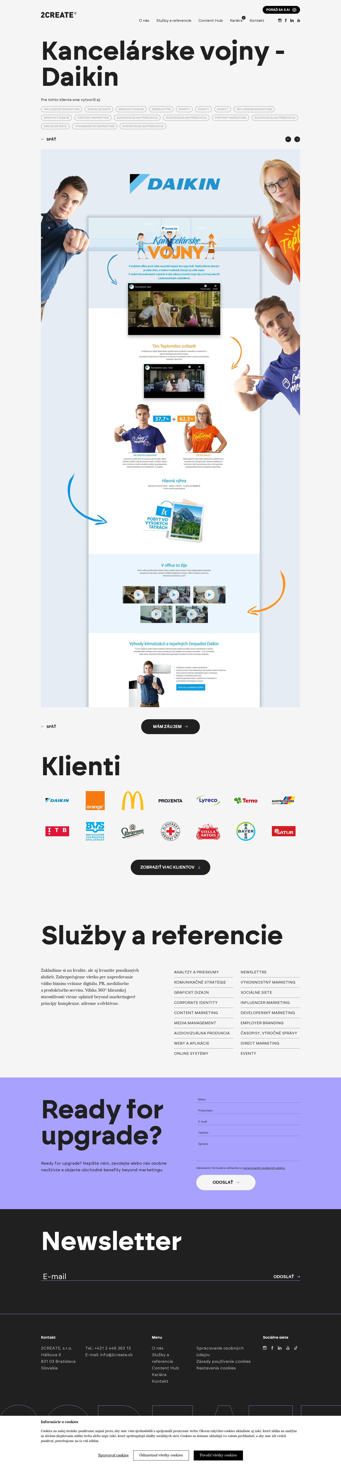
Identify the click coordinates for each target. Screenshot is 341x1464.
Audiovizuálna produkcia (137, 117)
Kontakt (257, 20)
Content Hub (210, 20)
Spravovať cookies (113, 1455)
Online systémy (191, 1053)
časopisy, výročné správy (269, 1033)
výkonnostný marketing (268, 982)
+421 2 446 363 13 (112, 1348)
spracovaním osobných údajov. (264, 1168)
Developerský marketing (268, 1013)
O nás (144, 20)
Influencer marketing (61, 109)
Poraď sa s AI (281, 10)
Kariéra (236, 19)
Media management (195, 1023)
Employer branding (262, 1023)
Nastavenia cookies (216, 1368)
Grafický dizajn (131, 109)
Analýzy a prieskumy (196, 972)
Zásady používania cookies (223, 1361)
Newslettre (161, 109)
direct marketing (260, 1043)
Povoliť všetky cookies (218, 1455)
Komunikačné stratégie (200, 982)
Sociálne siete (98, 109)
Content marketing (93, 117)
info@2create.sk (116, 1355)
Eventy (184, 109)
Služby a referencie (173, 20)
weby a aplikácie (191, 1043)
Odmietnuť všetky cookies (161, 1455)
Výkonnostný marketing (94, 126)
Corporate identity (196, 1003)
